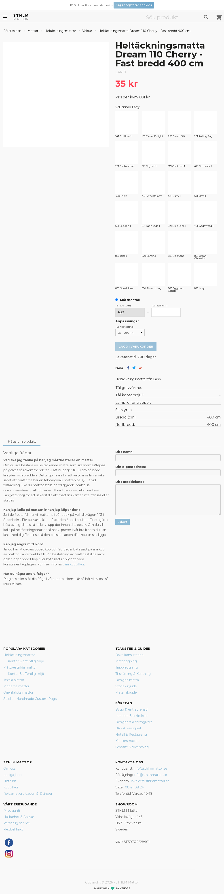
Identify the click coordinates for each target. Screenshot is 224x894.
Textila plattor (13, 680)
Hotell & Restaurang (131, 735)
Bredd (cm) (123, 305)
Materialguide (126, 692)
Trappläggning (126, 667)
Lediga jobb (12, 775)
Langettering (124, 326)
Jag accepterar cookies (134, 5)
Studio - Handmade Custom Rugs (30, 699)
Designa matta (127, 680)
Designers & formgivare (133, 722)
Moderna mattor (16, 686)
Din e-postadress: (168, 470)
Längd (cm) (159, 305)
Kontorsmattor (127, 741)
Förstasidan (12, 31)
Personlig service (16, 823)
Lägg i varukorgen (136, 346)
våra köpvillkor (73, 564)
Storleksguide (126, 686)
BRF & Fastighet (128, 728)
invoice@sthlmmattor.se (150, 781)
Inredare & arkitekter (131, 716)
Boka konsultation (129, 655)
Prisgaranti (11, 811)
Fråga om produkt (22, 442)
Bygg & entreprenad (131, 709)
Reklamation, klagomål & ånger (27, 794)
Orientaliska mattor (18, 692)
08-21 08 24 (134, 787)
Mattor (32, 31)
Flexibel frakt (13, 829)
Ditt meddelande (168, 497)
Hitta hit (9, 781)
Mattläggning (126, 661)
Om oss (9, 769)
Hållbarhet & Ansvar (18, 817)
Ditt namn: (168, 455)
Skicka (122, 522)
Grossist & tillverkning (132, 747)
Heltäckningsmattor (60, 31)
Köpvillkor (10, 787)
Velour (87, 31)
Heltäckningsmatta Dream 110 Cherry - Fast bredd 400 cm (144, 31)
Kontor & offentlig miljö (26, 661)
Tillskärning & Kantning (133, 674)
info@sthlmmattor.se (150, 769)
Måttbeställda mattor (20, 667)
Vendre (125, 888)
